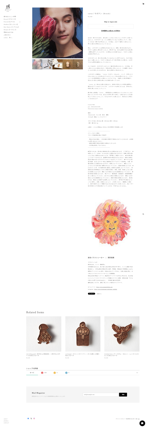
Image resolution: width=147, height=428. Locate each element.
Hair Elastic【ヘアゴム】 (11, 27)
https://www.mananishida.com (104, 287)
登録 (123, 394)
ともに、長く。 (8, 37)
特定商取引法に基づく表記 (132, 418)
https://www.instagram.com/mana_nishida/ (105, 289)
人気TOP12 (7, 35)
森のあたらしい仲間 (10, 16)
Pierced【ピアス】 (9, 21)
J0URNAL (6, 421)
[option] (57, 33)
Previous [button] (34, 33)
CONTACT (6, 423)
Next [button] (81, 33)
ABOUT (6, 419)
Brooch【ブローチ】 (10, 19)
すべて (32, 372)
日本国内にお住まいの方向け (110, 30)
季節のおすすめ (8, 32)
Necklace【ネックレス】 (11, 24)
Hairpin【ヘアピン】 (10, 29)
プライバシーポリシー (120, 418)
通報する (99, 293)
